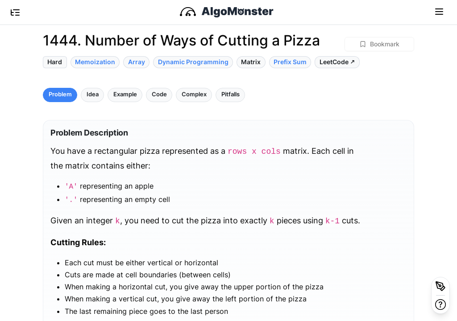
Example (125, 94)
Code (159, 94)
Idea (93, 94)
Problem (60, 94)
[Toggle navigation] (439, 11)
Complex (194, 94)
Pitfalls (230, 94)
